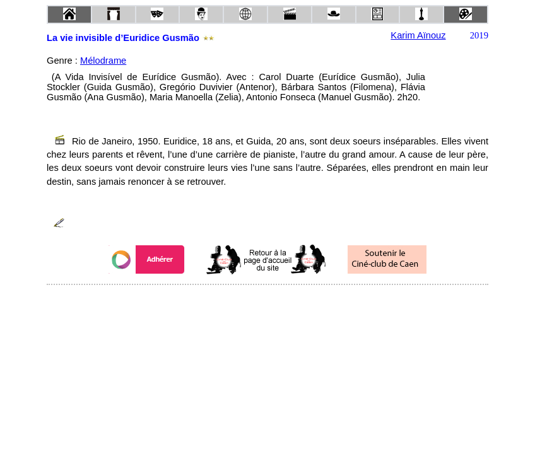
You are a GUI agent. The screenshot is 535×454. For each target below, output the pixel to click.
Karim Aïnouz (418, 35)
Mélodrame (103, 60)
